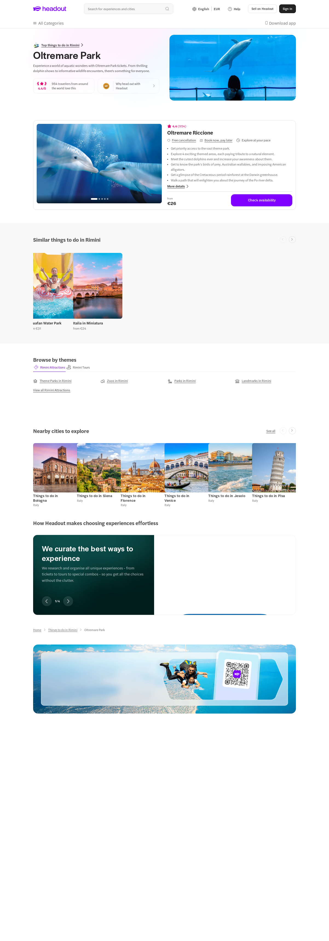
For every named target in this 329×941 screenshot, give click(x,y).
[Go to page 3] (102, 199)
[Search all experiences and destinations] (128, 9)
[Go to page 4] (105, 199)
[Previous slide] (47, 601)
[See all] (270, 431)
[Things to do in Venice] (176, 498)
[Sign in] (287, 8)
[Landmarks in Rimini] (253, 380)
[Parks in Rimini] (182, 380)
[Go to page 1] (94, 199)
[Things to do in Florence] (133, 498)
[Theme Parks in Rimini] (52, 380)
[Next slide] (292, 239)
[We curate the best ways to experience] (225, 570)
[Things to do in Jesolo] (226, 495)
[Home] (37, 630)
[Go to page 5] (107, 199)
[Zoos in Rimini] (114, 380)
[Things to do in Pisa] (268, 495)
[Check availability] (261, 200)
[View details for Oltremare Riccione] (229, 132)
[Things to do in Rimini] (62, 630)
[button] (262, 8)
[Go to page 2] (99, 199)
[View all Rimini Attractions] (51, 390)
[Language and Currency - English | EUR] (206, 8)
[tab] (49, 367)
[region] (99, 163)
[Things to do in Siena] (94, 495)
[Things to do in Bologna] (45, 498)
